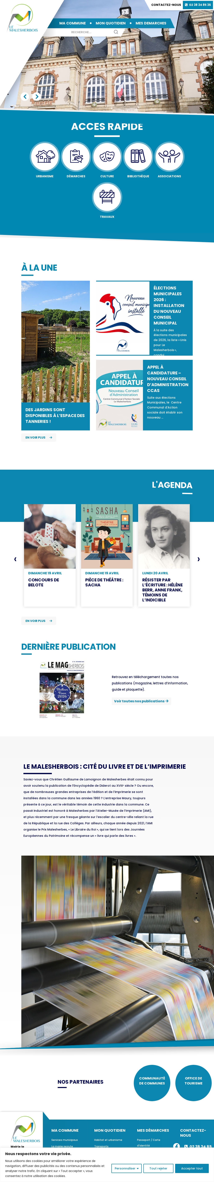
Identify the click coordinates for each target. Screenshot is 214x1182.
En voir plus (38, 437)
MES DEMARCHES (151, 23)
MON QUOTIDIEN (111, 23)
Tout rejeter (158, 1168)
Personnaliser (125, 1168)
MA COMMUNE (72, 23)
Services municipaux (64, 1142)
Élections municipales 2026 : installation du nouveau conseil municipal (169, 305)
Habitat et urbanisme (108, 1142)
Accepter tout (192, 1168)
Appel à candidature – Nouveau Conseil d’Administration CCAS (168, 378)
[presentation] (15, 559)
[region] (107, 1165)
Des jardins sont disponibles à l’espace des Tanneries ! (55, 415)
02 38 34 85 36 (200, 5)
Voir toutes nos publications (139, 701)
